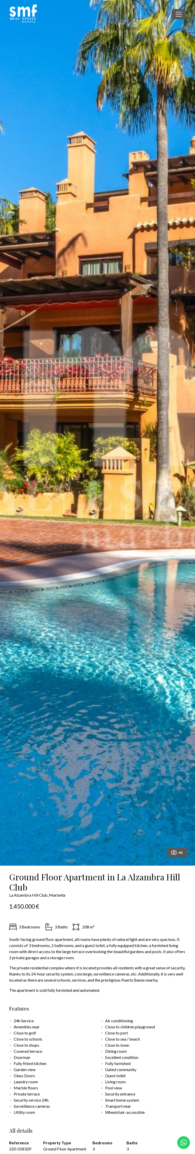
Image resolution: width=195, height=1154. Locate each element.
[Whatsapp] (183, 1142)
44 (177, 852)
